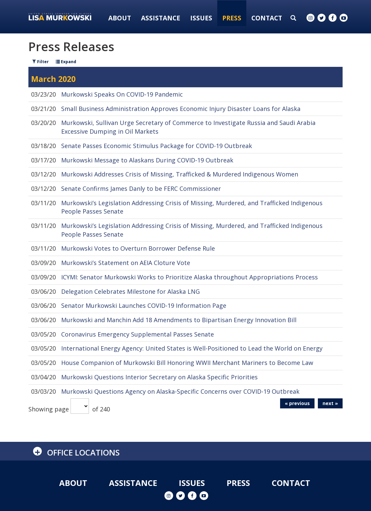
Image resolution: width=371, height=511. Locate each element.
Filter (40, 62)
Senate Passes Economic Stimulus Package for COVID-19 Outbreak (156, 146)
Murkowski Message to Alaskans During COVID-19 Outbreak (147, 160)
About (119, 18)
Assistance (160, 18)
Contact (266, 18)
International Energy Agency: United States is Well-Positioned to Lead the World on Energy (192, 348)
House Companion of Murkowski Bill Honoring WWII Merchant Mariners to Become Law (187, 363)
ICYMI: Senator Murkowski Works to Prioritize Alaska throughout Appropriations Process (189, 277)
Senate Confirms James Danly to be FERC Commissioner (141, 188)
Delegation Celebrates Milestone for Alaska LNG (130, 291)
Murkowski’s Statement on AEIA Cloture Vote (125, 263)
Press (231, 18)
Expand (66, 62)
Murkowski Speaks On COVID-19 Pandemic (122, 94)
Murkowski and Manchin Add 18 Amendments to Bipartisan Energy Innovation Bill (178, 320)
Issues (201, 18)
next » (330, 403)
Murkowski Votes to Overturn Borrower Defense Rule (138, 248)
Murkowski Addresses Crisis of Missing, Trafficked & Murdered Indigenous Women (179, 174)
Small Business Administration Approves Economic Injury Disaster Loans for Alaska (180, 109)
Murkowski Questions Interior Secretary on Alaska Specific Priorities (159, 377)
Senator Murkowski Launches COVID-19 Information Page (143, 305)
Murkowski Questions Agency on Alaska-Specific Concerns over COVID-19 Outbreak (180, 391)
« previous (297, 403)
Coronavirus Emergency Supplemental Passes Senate (137, 334)
